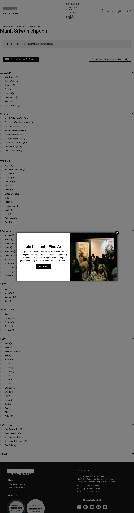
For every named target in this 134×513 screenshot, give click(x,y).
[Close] (117, 233)
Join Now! (43, 266)
